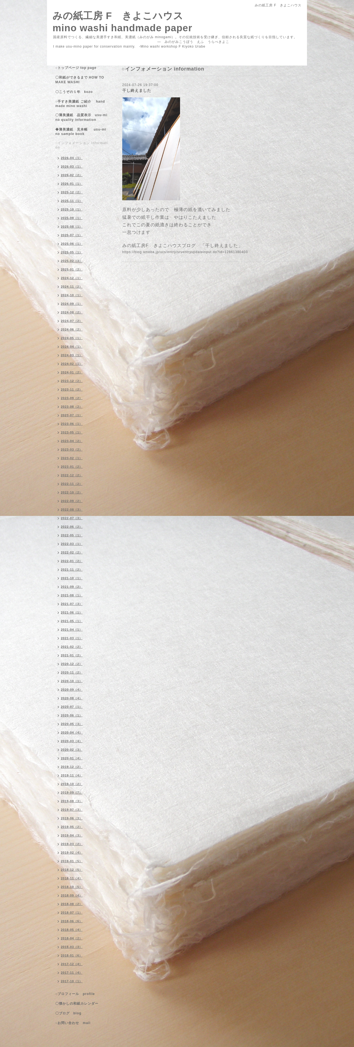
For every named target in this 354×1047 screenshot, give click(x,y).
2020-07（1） (72, 706)
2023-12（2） (72, 381)
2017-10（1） (72, 981)
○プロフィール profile (75, 994)
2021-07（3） (72, 604)
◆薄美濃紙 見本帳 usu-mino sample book (80, 132)
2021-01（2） (72, 655)
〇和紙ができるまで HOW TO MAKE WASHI (79, 80)
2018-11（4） (72, 878)
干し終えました (136, 90)
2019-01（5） (72, 861)
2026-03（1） (72, 166)
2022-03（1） (72, 543)
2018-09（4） (72, 895)
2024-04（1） (72, 346)
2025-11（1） (72, 200)
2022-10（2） (72, 492)
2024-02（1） (72, 363)
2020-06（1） (72, 715)
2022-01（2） (72, 561)
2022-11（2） (72, 483)
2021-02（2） (72, 646)
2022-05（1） (72, 535)
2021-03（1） (72, 638)
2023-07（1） (72, 415)
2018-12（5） (72, 869)
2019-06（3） (72, 818)
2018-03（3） (72, 947)
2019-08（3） (72, 801)
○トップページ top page (76, 68)
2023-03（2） (72, 449)
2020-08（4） (72, 698)
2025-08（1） (72, 226)
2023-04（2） (72, 441)
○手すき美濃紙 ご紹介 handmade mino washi (80, 104)
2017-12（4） (72, 964)
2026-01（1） (72, 183)
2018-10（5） (72, 886)
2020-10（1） (72, 681)
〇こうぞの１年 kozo (74, 92)
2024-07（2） (72, 321)
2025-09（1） (72, 218)
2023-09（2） (72, 398)
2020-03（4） (72, 741)
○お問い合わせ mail (72, 1023)
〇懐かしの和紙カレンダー (80, 1004)
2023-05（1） (72, 432)
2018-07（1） (72, 912)
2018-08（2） (72, 904)
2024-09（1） (72, 303)
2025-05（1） (72, 252)
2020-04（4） (72, 732)
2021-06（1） (72, 612)
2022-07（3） (72, 518)
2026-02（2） (72, 175)
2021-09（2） (72, 586)
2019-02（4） (72, 852)
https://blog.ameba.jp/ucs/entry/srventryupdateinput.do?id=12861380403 (185, 252)
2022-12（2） (72, 475)
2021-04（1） (72, 629)
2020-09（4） (72, 689)
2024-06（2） (72, 329)
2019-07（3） (72, 809)
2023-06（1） (72, 423)
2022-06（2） (72, 526)
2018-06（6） (72, 921)
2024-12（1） (72, 278)
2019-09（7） (72, 792)
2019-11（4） (72, 775)
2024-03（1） (72, 355)
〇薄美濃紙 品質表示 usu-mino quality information (81, 117)
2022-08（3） (72, 509)
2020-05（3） (72, 724)
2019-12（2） (72, 766)
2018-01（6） (72, 955)
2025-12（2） (72, 192)
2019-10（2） (72, 784)
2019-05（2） (72, 826)
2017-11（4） (72, 972)
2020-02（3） (72, 749)
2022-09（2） (72, 501)
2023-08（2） (72, 406)
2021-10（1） (72, 578)
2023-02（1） (72, 458)
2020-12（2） (72, 664)
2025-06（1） (72, 243)
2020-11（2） (72, 672)
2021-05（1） (72, 621)
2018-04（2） (72, 938)
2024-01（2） (72, 372)
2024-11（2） (72, 286)
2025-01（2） (72, 269)
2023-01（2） (72, 466)
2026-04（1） (72, 158)
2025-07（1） (72, 235)
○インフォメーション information (81, 145)
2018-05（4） (72, 929)
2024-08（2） (72, 312)
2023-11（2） (72, 389)
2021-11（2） (72, 569)
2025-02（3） (72, 261)
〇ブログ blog (68, 1013)
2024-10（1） (72, 295)
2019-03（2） (72, 844)
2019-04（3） (72, 835)
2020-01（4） (72, 758)
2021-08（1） (72, 595)
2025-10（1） (72, 209)
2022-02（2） (72, 552)
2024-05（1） (72, 338)
